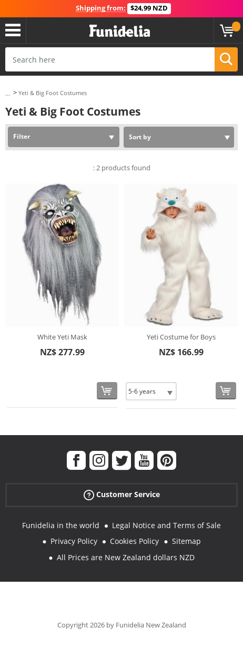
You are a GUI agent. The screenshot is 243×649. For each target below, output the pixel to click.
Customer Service (122, 494)
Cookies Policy (134, 541)
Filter (21, 136)
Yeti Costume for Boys (181, 337)
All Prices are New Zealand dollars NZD (126, 557)
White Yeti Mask (62, 337)
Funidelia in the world (60, 525)
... (7, 93)
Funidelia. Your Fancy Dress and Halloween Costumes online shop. (119, 31)
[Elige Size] (151, 391)
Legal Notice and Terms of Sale (166, 525)
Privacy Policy (73, 541)
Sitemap (186, 541)
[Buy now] (107, 390)
